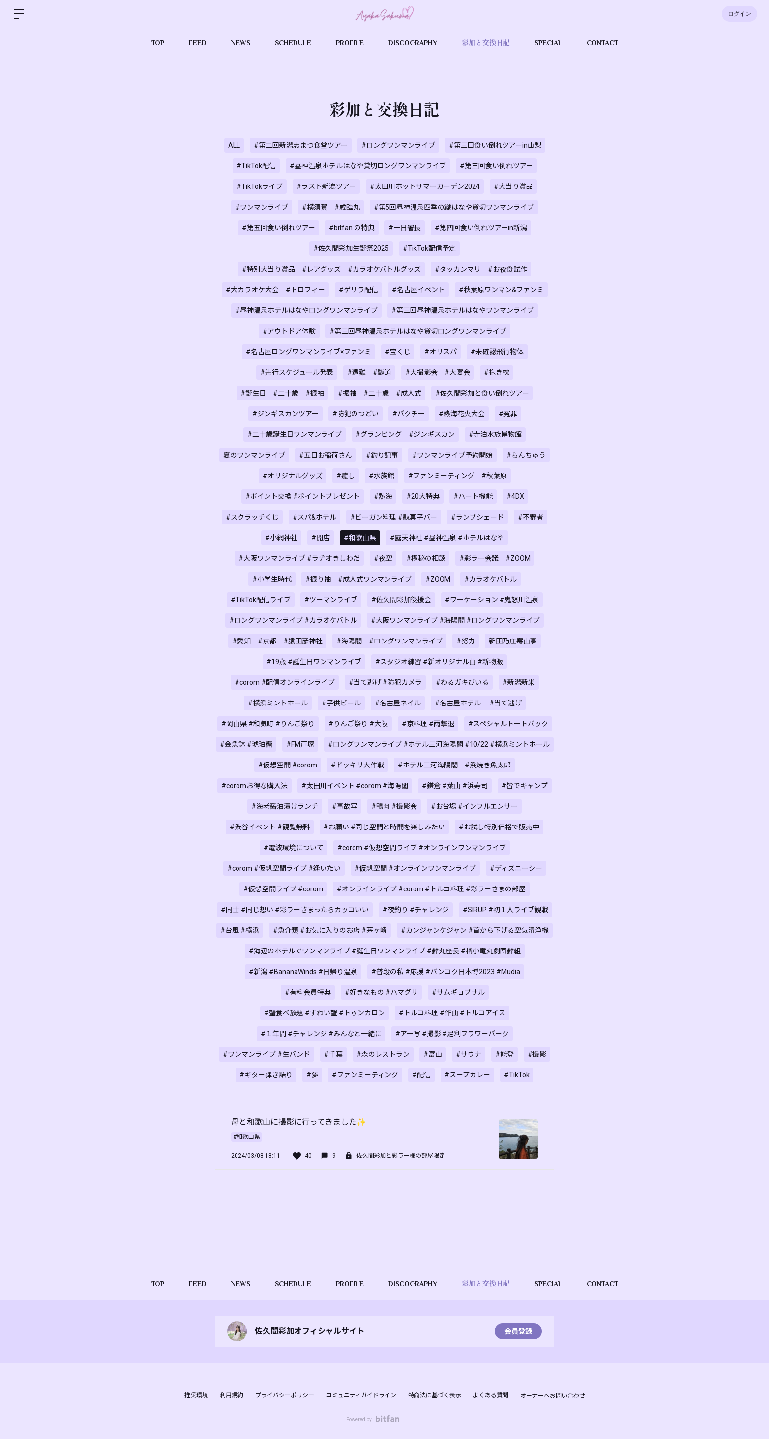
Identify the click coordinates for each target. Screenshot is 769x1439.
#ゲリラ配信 (358, 290)
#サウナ (468, 1054)
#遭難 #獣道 (369, 372)
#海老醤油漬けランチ (284, 806)
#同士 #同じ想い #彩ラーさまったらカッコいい (295, 910)
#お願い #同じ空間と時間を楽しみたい (384, 827)
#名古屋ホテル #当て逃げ (478, 703)
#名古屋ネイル (398, 703)
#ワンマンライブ (261, 207)
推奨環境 (196, 1395)
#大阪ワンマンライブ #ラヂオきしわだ (299, 558)
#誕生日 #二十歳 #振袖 (282, 393)
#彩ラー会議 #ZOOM (495, 558)
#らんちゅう (526, 455)
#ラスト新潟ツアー (326, 186)
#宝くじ (398, 352)
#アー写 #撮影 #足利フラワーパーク (452, 1034)
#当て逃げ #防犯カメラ (385, 682)
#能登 (504, 1054)
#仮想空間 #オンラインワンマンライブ (415, 868)
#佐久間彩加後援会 (401, 600)
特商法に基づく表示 (434, 1395)
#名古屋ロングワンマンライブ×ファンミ (308, 352)
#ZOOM (437, 579)
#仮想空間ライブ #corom (283, 889)
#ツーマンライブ (330, 600)
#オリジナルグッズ (293, 476)
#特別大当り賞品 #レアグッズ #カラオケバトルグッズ (331, 269)
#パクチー (408, 414)
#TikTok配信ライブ (261, 600)
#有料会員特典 (308, 992)
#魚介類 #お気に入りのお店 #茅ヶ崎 (330, 930)
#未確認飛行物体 (497, 352)
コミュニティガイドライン (361, 1395)
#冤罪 (508, 414)
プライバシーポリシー (284, 1395)
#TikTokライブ (260, 186)
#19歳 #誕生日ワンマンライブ (313, 662)
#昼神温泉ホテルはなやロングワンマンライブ (306, 310)
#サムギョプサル (458, 992)
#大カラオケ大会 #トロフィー (275, 290)
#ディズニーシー (516, 868)
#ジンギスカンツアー (285, 414)
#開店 (320, 538)
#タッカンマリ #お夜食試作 (481, 269)
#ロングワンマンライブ (398, 145)
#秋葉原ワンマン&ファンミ (501, 290)
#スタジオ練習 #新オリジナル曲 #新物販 (439, 662)
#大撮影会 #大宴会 (437, 372)
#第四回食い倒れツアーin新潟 (481, 228)
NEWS (240, 43)
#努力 (465, 641)
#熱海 (383, 496)
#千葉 (333, 1054)
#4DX (515, 496)
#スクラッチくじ (252, 517)
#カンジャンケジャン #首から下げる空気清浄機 (475, 930)
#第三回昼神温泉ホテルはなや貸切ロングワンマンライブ (417, 331)
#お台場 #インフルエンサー (474, 806)
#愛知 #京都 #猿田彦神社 (277, 641)
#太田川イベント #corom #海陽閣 (354, 786)
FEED (198, 43)
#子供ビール (341, 703)
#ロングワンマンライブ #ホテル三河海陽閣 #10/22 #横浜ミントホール (439, 744)
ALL (234, 145)
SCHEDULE (293, 43)
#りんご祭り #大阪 (358, 724)
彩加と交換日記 (486, 43)
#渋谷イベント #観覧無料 (270, 827)
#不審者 (530, 517)
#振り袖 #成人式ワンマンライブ (358, 579)
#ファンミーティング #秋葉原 (457, 476)
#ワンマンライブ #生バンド (266, 1054)
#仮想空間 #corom (287, 765)
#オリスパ (440, 352)
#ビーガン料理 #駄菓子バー (393, 517)
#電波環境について (294, 848)
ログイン (739, 13)
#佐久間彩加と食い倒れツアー (482, 393)
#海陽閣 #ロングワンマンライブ (389, 641)
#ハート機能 (473, 496)
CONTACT (602, 43)
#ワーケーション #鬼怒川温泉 (492, 600)
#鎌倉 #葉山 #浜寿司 (455, 786)
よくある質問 (490, 1395)
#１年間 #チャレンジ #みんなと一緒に (321, 1034)
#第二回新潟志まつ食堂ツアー (301, 145)
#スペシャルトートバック (508, 724)
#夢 (312, 1075)
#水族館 (381, 476)
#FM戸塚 (300, 744)
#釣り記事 (382, 455)
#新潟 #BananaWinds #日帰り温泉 (303, 972)
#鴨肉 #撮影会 (394, 806)
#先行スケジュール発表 (296, 372)
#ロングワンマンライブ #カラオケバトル (293, 620)
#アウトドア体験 (289, 331)
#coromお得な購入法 (254, 786)
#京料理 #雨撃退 (428, 724)
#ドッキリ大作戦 (357, 765)
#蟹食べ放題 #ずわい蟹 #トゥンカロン (324, 1013)
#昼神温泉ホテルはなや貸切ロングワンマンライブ (368, 166)
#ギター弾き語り (266, 1075)
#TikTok (517, 1075)
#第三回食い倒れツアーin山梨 (495, 145)
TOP (157, 43)
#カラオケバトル (490, 579)
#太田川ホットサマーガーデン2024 (425, 186)
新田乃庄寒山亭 (513, 641)
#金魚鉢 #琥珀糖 (246, 744)
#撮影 (537, 1054)
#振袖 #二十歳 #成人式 (379, 393)
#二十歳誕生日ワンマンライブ (294, 434)
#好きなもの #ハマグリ (381, 992)
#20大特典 (423, 496)
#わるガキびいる (462, 682)
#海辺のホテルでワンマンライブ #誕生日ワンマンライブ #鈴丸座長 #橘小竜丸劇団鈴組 (385, 951)
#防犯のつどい (355, 414)
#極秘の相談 (425, 558)
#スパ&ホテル (314, 517)
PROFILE (350, 43)
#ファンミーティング (365, 1075)
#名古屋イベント (418, 290)
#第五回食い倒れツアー (278, 228)
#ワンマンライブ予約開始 (452, 455)
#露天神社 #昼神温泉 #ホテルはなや (447, 538)
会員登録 (518, 1331)
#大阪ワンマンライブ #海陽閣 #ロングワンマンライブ (455, 620)
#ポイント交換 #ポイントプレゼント (302, 496)
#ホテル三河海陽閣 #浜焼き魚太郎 (454, 765)
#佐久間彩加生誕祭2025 (351, 248)
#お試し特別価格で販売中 (499, 827)
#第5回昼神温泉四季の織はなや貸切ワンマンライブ (454, 207)
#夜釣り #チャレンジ (416, 910)
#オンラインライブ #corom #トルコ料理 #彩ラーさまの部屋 (431, 889)
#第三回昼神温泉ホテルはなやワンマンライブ (462, 310)
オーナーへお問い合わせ (552, 1396)
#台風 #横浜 (239, 930)
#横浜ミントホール (278, 703)
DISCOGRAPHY (412, 43)
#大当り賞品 (513, 186)
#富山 (432, 1054)
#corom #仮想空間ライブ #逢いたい (284, 868)
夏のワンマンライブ (254, 455)
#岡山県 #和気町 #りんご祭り (268, 724)
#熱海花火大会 (462, 414)
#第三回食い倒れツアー (496, 166)
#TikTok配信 (256, 166)
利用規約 (231, 1395)
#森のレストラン (383, 1054)
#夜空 (383, 558)
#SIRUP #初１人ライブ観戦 (505, 910)
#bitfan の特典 (352, 228)
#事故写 (344, 806)
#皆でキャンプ (525, 786)
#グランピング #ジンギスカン (405, 434)
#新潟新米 (519, 682)
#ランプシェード (477, 517)
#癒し (345, 476)
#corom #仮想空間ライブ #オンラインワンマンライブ (421, 848)
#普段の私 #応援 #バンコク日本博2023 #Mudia (445, 972)
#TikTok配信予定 (429, 248)
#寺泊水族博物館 (495, 434)
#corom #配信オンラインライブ (285, 682)
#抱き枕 (496, 372)
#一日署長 (404, 228)
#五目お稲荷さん (325, 455)
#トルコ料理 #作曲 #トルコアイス (452, 1013)
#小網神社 (281, 538)
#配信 (421, 1075)
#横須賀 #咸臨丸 (331, 207)
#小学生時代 (272, 579)
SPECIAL (548, 43)
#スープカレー (467, 1075)
